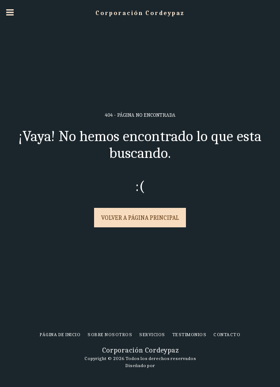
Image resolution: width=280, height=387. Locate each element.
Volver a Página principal (140, 218)
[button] (9, 12)
